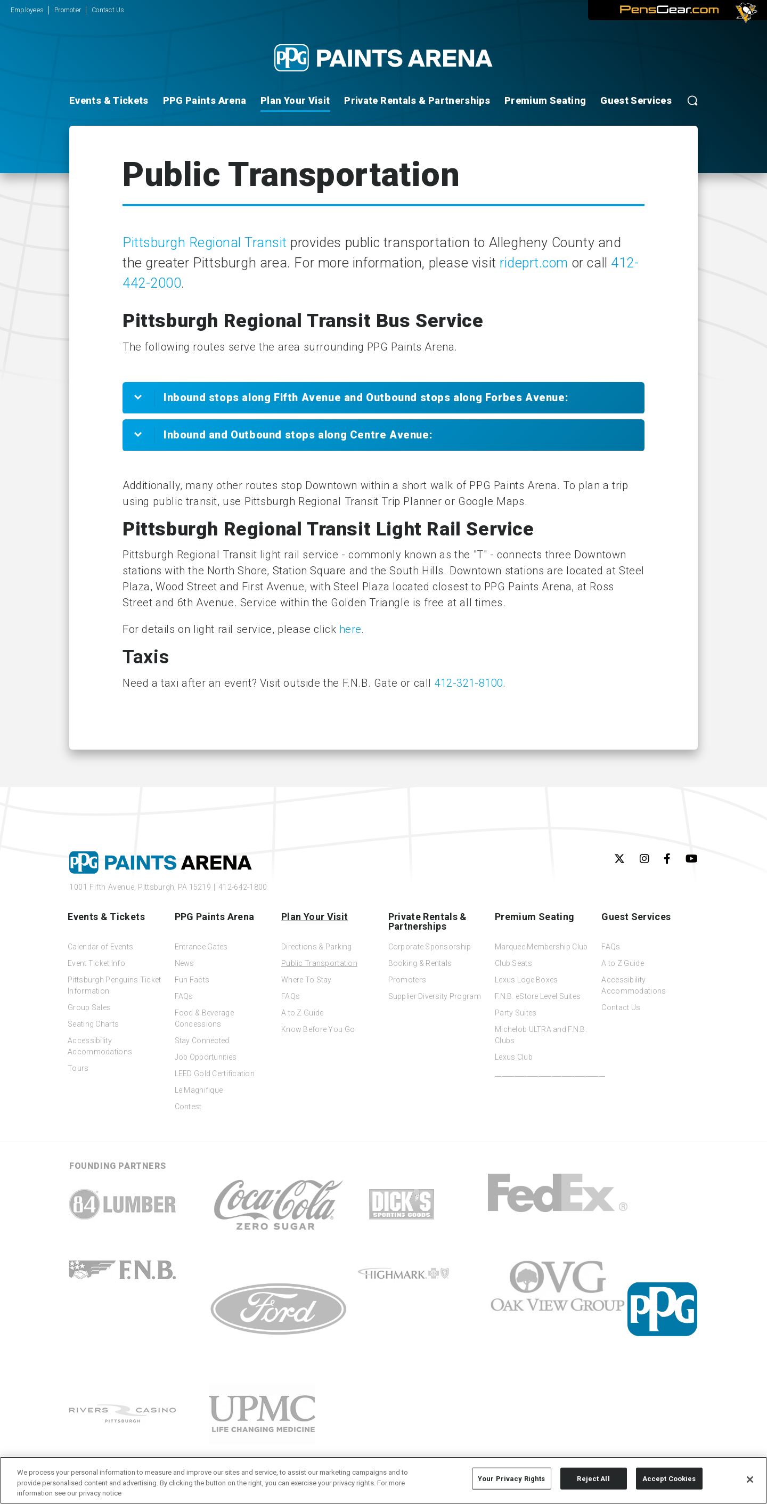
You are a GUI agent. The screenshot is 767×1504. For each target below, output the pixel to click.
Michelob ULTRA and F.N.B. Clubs (541, 1035)
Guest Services (636, 100)
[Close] (750, 1479)
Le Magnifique (199, 1090)
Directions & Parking (316, 946)
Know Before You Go (318, 1029)
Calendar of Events (100, 946)
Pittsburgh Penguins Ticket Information (114, 985)
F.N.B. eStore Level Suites (538, 996)
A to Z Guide (302, 1013)
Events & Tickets (109, 100)
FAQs (184, 996)
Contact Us (108, 10)
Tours (78, 1068)
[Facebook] (667, 858)
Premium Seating (545, 100)
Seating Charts (93, 1024)
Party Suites (515, 1013)
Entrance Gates (201, 946)
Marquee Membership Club (541, 946)
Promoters (407, 979)
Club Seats (513, 963)
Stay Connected (202, 1040)
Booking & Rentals (420, 963)
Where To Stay (306, 979)
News (184, 963)
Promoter (67, 10)
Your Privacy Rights (511, 1478)
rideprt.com (534, 263)
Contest (188, 1106)
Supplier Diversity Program (434, 996)
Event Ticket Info (96, 963)
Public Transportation (319, 963)
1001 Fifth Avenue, (140, 887)
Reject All (593, 1478)
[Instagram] (644, 858)
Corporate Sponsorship (429, 946)
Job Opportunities (206, 1057)
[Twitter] (619, 858)
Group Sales (89, 1007)
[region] (383, 1480)
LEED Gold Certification (215, 1073)
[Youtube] (692, 858)
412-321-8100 (469, 683)
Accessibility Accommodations (100, 1046)
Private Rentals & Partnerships (417, 100)
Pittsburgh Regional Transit (205, 242)
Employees (27, 10)
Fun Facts (192, 979)
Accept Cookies (669, 1478)
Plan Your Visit (295, 100)
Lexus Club (514, 1057)
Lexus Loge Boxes (526, 979)
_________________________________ (543, 1073)
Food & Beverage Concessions (204, 1018)
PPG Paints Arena (205, 100)
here (350, 629)
